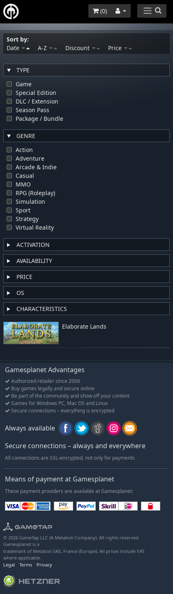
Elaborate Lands (84, 326)
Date (18, 48)
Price (120, 48)
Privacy (44, 565)
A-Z (47, 48)
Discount (82, 48)
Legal (9, 565)
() (99, 11)
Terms (25, 565)
